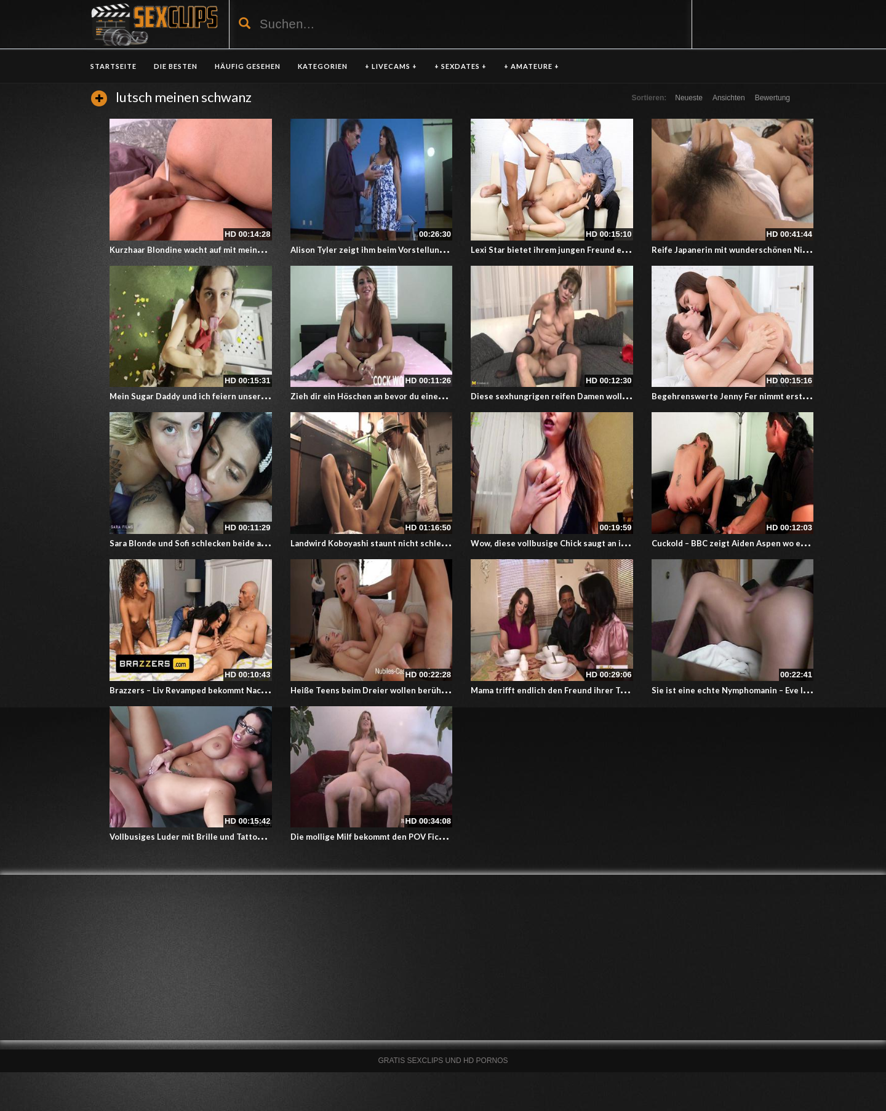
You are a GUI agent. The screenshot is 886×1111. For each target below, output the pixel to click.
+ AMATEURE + (531, 66)
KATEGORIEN (323, 66)
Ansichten (728, 98)
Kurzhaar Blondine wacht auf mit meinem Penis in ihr (212, 250)
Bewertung (772, 98)
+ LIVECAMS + (391, 66)
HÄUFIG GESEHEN (248, 66)
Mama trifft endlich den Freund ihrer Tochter (559, 690)
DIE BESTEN (176, 66)
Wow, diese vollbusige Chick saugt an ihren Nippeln (571, 543)
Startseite (113, 66)
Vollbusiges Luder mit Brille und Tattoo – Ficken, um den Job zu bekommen (254, 837)
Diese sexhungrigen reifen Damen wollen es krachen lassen (587, 396)
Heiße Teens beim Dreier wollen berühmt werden (386, 690)
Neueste (689, 98)
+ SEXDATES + (460, 66)
